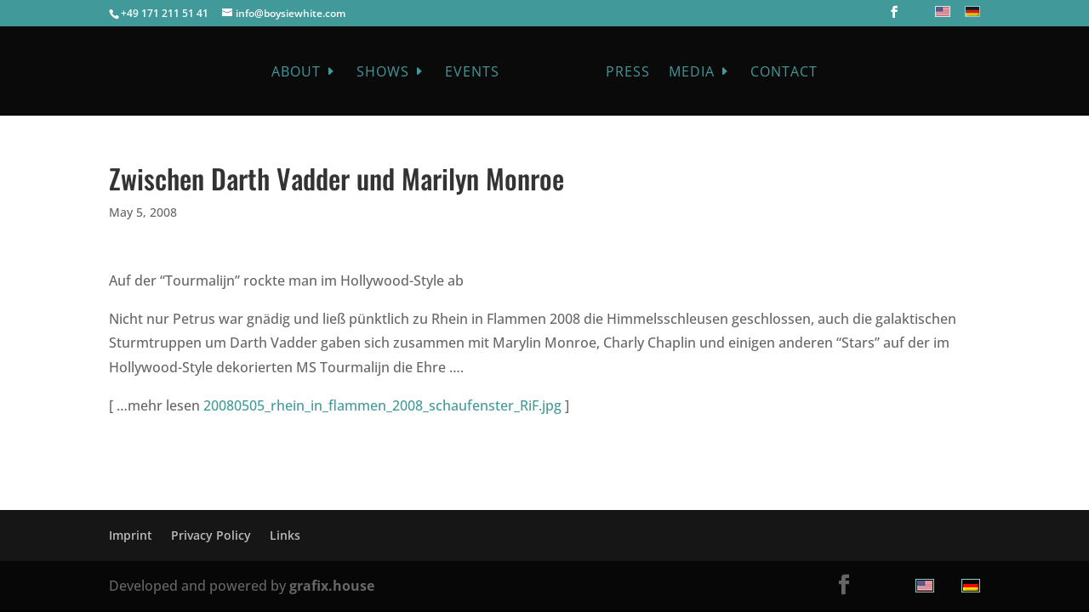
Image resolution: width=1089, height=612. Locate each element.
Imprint (130, 535)
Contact (784, 73)
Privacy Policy (211, 535)
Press (628, 73)
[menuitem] (940, 11)
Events (472, 73)
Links (285, 535)
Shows (382, 73)
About (296, 73)
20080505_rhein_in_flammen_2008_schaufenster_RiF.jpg (382, 405)
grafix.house (331, 585)
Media (692, 73)
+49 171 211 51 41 (164, 13)
